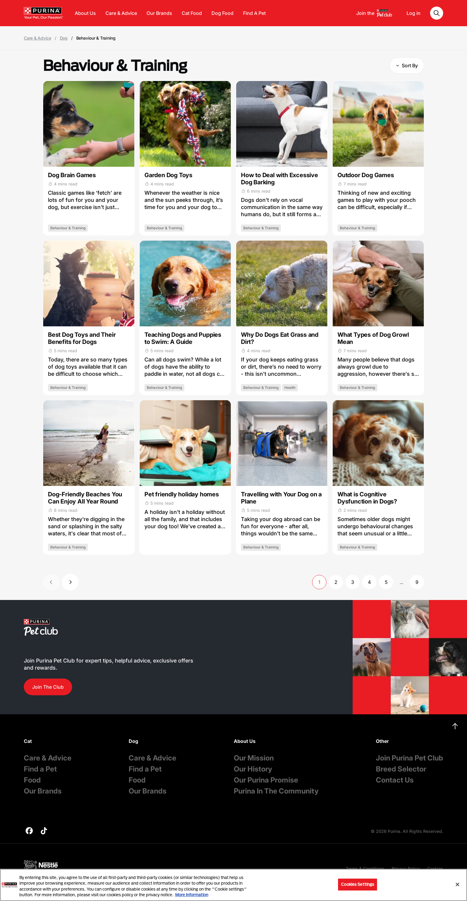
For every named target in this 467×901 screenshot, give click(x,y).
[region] (233, 885)
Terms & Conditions (365, 868)
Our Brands (159, 13)
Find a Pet (40, 769)
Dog (64, 38)
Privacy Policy (406, 868)
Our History (253, 769)
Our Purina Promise (266, 780)
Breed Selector (401, 769)
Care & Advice (121, 13)
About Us (85, 13)
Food (32, 780)
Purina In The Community (276, 791)
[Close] (457, 884)
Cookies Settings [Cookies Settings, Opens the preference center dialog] (357, 884)
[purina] (29, 831)
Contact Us (395, 780)
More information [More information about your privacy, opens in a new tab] (191, 894)
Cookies (435, 868)
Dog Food (222, 13)
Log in (414, 13)
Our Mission (254, 758)
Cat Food (192, 13)
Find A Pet (254, 13)
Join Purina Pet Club (409, 758)
